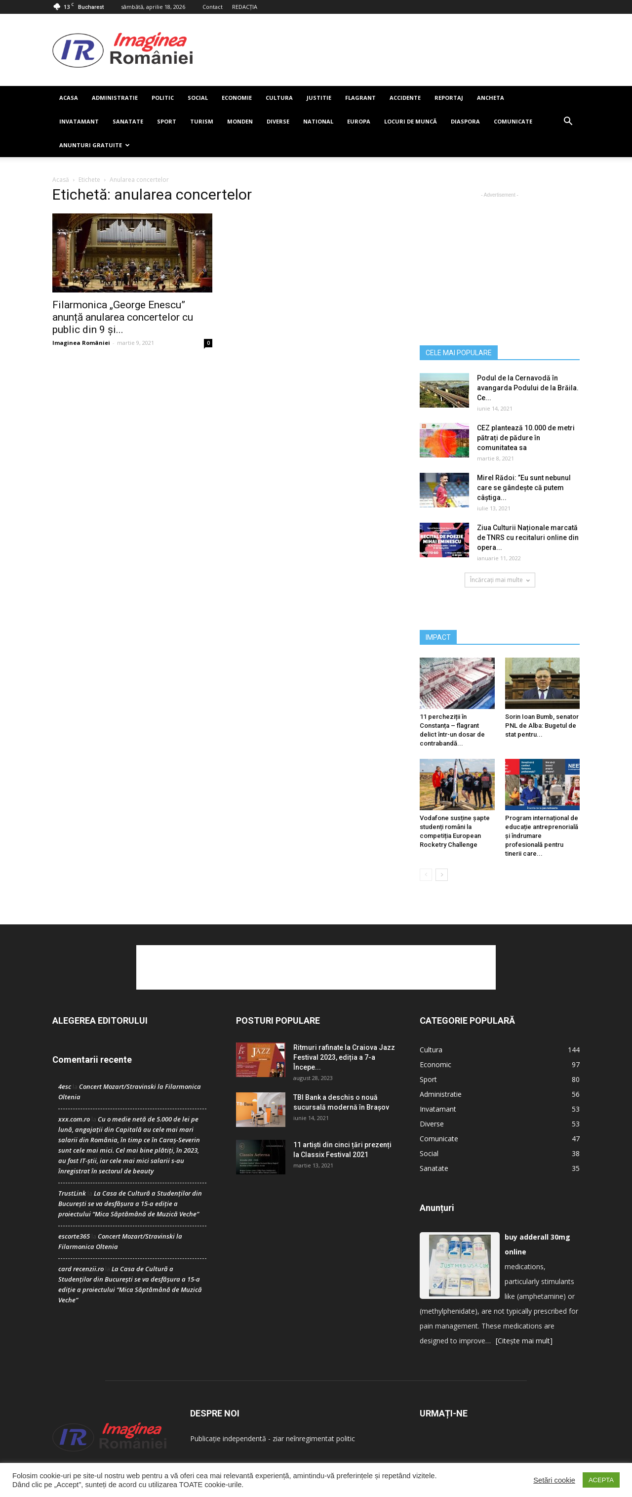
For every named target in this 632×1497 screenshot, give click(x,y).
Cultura (279, 97)
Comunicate (513, 121)
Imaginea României (81, 342)
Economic (435, 1064)
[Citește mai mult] (524, 1340)
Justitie (319, 97)
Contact (212, 6)
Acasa (68, 97)
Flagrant (360, 97)
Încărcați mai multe (500, 580)
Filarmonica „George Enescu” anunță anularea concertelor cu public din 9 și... (122, 317)
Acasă (60, 179)
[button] (568, 121)
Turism (201, 121)
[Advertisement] (386, 50)
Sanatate (128, 121)
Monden (240, 121)
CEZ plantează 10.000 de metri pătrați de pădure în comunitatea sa (526, 438)
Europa (358, 121)
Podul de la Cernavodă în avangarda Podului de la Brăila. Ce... (528, 388)
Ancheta (490, 97)
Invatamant (79, 121)
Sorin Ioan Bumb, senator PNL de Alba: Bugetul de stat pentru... (542, 725)
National (318, 121)
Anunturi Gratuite (94, 145)
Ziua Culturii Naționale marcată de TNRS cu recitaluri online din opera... (528, 537)
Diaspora (465, 121)
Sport (166, 121)
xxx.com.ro (74, 1119)
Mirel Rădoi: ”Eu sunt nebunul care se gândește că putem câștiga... (524, 487)
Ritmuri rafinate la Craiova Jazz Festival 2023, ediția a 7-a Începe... (344, 1057)
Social (198, 97)
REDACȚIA (244, 6)
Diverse (278, 121)
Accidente (405, 97)
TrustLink (72, 1193)
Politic (163, 97)
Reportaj (448, 97)
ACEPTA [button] (601, 1480)
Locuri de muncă (410, 121)
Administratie (115, 97)
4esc (64, 1086)
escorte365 (74, 1236)
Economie (237, 97)
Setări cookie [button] (554, 1480)
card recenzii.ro (81, 1268)
